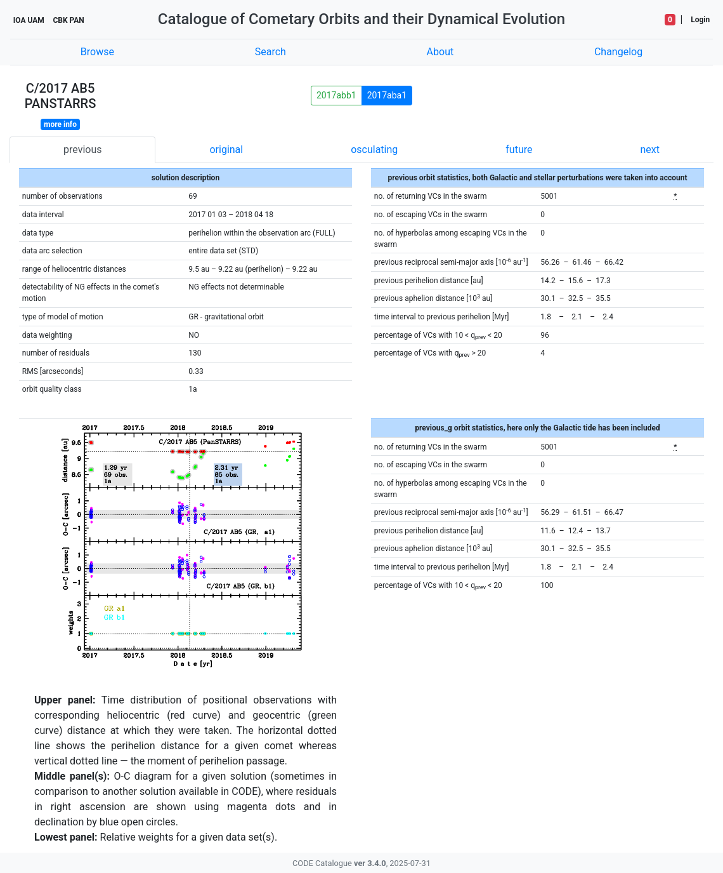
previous (82, 149)
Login (700, 19)
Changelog (618, 52)
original (226, 149)
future (518, 149)
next (650, 149)
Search (270, 52)
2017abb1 (336, 95)
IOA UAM (28, 20)
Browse (97, 52)
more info (60, 124)
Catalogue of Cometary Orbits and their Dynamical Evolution (361, 19)
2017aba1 (387, 95)
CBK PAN (68, 20)
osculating (374, 149)
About (440, 52)
